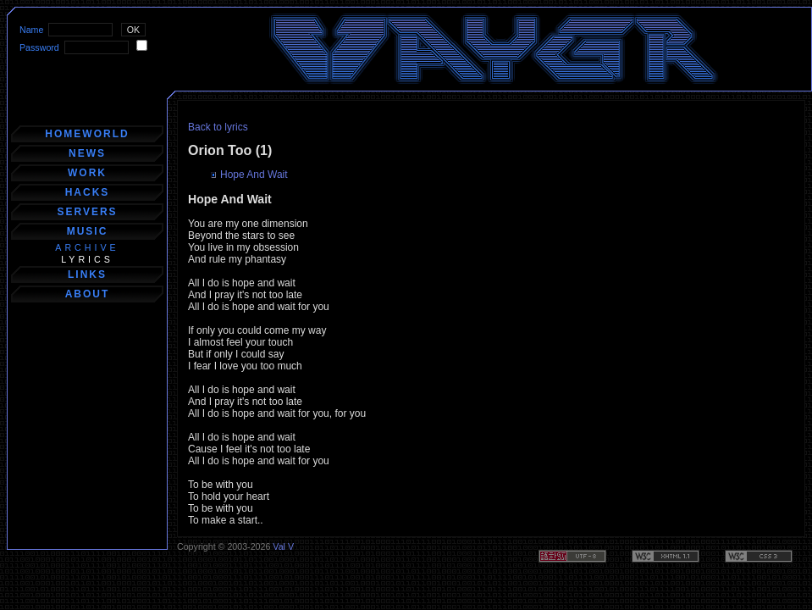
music (87, 231)
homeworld (87, 134)
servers (87, 212)
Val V (283, 546)
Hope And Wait (254, 174)
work (87, 173)
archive (87, 247)
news (87, 153)
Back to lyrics (218, 127)
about (87, 294)
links (87, 274)
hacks (87, 192)
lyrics (87, 259)
